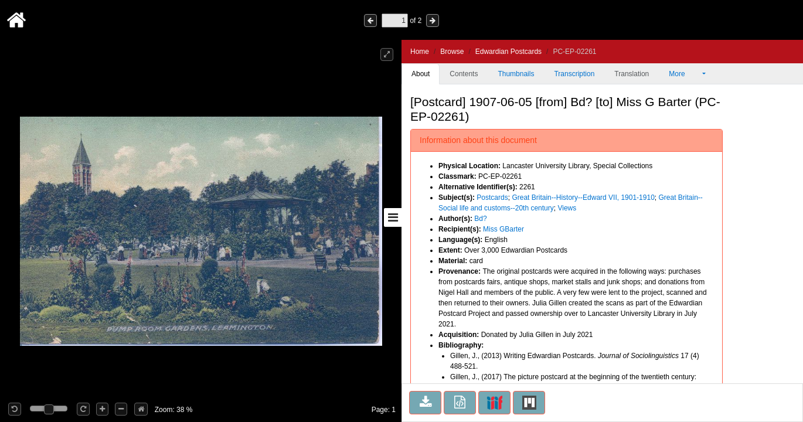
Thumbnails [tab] (516, 74)
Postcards (492, 197)
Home (419, 51)
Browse (452, 51)
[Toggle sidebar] (393, 217)
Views (566, 208)
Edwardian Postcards (508, 51)
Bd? (480, 219)
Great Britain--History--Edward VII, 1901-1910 (583, 197)
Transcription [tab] (574, 74)
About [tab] (420, 74)
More (684, 74)
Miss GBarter (503, 229)
